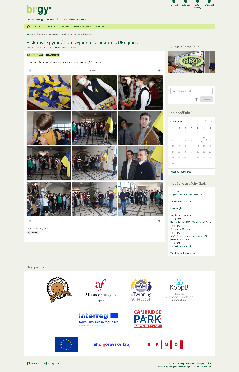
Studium (51, 26)
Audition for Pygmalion (180, 215)
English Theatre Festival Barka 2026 (186, 194)
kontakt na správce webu (201, 366)
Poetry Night (176, 208)
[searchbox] (195, 91)
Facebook (34, 363)
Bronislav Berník (68, 47)
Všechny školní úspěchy (182, 253)
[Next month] (211, 121)
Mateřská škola (82, 26)
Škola (38, 26)
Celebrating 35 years (180, 229)
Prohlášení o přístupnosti (183, 363)
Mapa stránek (205, 363)
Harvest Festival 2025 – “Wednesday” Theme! (191, 222)
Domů (30, 33)
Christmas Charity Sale (180, 201)
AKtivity (64, 26)
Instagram (51, 363)
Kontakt (100, 26)
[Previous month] (205, 121)
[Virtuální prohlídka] (191, 62)
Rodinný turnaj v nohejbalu (182, 246)
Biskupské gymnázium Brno (175, 366)
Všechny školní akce (180, 171)
